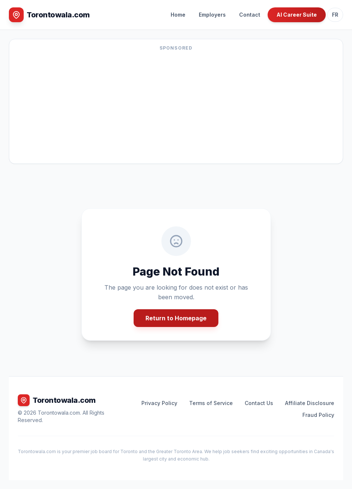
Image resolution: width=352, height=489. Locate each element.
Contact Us (259, 403)
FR (335, 14)
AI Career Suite (296, 14)
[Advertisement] (176, 106)
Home (178, 14)
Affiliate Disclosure (309, 403)
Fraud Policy (318, 415)
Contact (249, 14)
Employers (212, 14)
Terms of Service (211, 403)
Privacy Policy (159, 403)
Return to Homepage (176, 318)
